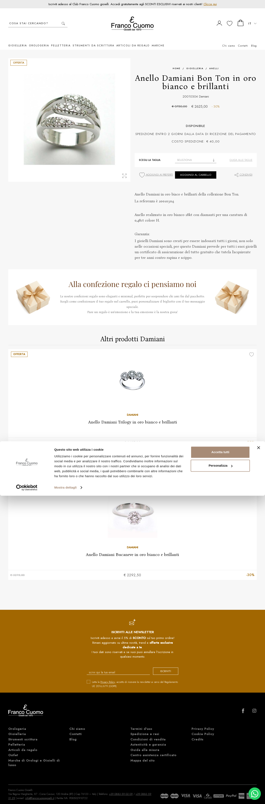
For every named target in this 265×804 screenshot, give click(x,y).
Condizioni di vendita (148, 734)
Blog (254, 39)
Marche (158, 39)
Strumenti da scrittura (93, 39)
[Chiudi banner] (258, 756)
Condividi (243, 168)
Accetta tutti (220, 760)
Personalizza (220, 774)
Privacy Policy (107, 677)
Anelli (214, 62)
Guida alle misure (144, 744)
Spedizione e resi (144, 728)
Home (177, 62)
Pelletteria (61, 39)
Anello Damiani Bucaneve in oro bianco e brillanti (132, 548)
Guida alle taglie (241, 154)
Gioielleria (17, 39)
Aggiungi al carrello (195, 169)
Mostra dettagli (65, 796)
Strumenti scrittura (22, 734)
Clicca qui (210, 4)
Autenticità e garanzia (148, 739)
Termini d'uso (141, 723)
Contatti (243, 39)
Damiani (204, 90)
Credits (197, 734)
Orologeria (39, 39)
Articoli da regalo (133, 39)
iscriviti (162, 666)
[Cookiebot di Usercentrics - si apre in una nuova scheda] (27, 796)
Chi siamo (228, 39)
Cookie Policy (203, 728)
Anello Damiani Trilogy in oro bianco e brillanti (132, 415)
